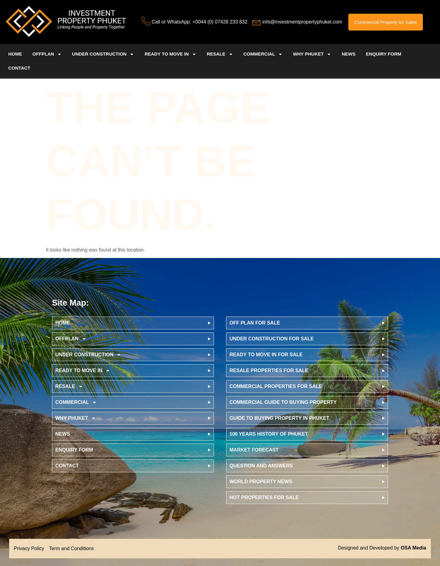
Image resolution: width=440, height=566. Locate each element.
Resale (220, 54)
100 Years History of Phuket (268, 434)
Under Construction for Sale (271, 338)
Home (15, 53)
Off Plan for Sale (254, 322)
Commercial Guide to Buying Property (283, 402)
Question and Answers (261, 465)
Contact (19, 68)
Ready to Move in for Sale (265, 354)
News (348, 53)
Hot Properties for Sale (264, 497)
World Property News (260, 481)
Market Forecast (254, 449)
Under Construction (103, 54)
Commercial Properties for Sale (275, 386)
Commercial (263, 54)
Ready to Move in (170, 54)
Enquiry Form (383, 53)
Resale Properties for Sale (268, 370)
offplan (47, 54)
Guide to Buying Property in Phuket (279, 418)
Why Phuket (312, 54)
